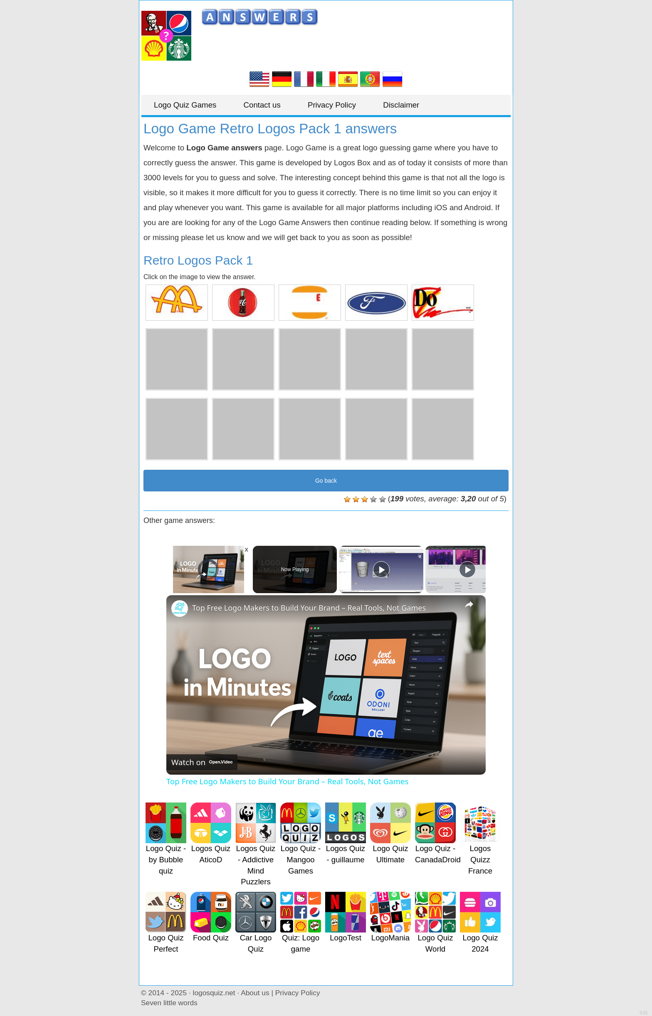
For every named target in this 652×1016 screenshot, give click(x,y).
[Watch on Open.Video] (201, 762)
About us (255, 993)
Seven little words (169, 1003)
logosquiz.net (214, 993)
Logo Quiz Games (185, 105)
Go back (326, 480)
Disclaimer (401, 105)
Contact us (262, 105)
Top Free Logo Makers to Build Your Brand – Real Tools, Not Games (309, 608)
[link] (179, 608)
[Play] (381, 569)
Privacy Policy (332, 105)
